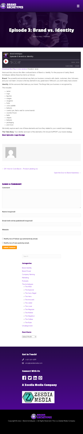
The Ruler (28, 322)
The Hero (28, 296)
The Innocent (29, 300)
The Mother (29, 313)
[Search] (41, 256)
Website (5, 230)
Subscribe (69, 66)
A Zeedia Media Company (39, 385)
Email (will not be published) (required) (17, 221)
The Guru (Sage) (30, 293)
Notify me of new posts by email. (16, 243)
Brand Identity (27, 268)
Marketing (25, 278)
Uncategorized (27, 326)
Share (77, 66)
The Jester (28, 303)
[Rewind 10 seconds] (11, 62)
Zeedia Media (63, 421)
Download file (7, 69)
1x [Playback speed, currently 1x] (15, 62)
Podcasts (47, 36)
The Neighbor (30, 316)
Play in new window (20, 69)
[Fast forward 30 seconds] (19, 62)
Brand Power (26, 271)
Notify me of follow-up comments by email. (21, 239)
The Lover (28, 306)
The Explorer (29, 290)
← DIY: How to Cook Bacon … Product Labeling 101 (20, 169)
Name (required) (8, 212)
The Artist (28, 286)
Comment (6, 188)
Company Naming (28, 274)
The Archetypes (27, 284)
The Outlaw (29, 319)
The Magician (29, 309)
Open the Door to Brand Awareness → (67, 173)
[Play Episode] (5, 61)
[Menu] (78, 6)
